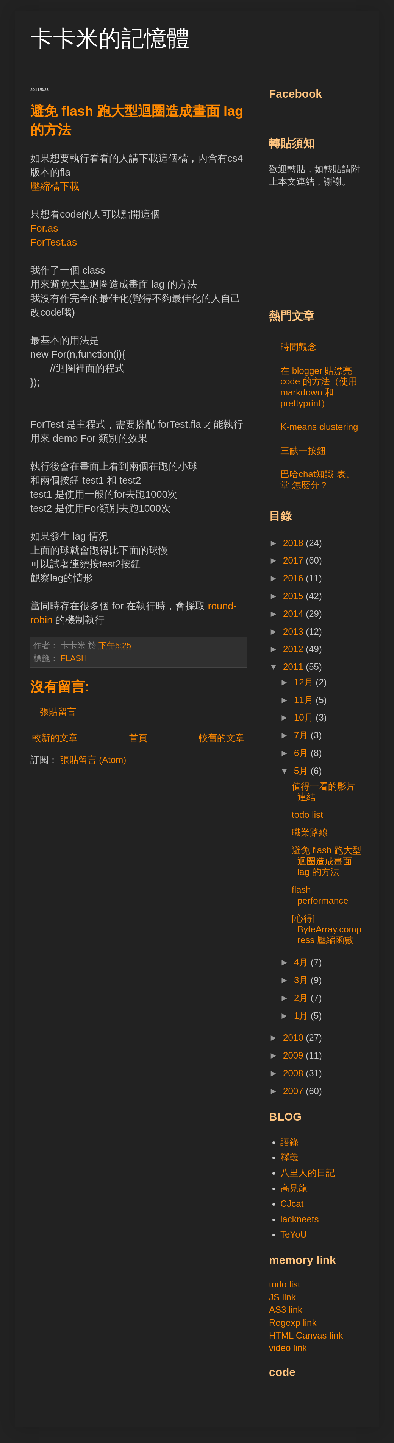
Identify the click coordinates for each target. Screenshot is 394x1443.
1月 (302, 1015)
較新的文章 (55, 738)
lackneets (299, 1219)
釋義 (289, 1157)
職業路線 (310, 832)
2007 (294, 1091)
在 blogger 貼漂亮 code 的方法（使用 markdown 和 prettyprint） (318, 387)
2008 (294, 1073)
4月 (302, 962)
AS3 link (285, 1309)
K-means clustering (319, 427)
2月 (302, 998)
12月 (305, 682)
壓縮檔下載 (55, 186)
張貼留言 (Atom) (93, 760)
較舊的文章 (221, 738)
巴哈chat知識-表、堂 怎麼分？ (317, 479)
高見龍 (294, 1188)
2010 (294, 1037)
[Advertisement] (326, 246)
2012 (294, 649)
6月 (302, 753)
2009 (294, 1055)
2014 (294, 614)
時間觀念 (298, 347)
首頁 (138, 738)
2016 (294, 578)
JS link (282, 1297)
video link (288, 1348)
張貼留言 (58, 712)
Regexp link (292, 1322)
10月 (305, 717)
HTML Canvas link (306, 1335)
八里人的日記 (307, 1172)
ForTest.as (53, 242)
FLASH (74, 658)
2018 (294, 543)
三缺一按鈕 (303, 450)
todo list (307, 814)
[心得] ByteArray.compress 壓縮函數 (326, 929)
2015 (294, 596)
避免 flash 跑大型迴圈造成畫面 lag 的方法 (326, 861)
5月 (302, 771)
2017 (294, 560)
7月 (302, 735)
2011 (294, 667)
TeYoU (293, 1234)
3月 (302, 980)
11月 (305, 700)
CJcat (291, 1204)
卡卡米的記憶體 (109, 38)
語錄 (289, 1142)
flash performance (320, 895)
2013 (294, 631)
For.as (44, 228)
